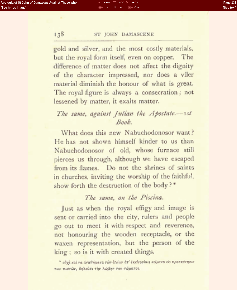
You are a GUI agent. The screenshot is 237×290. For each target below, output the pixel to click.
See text (229, 8)
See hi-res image (13, 8)
